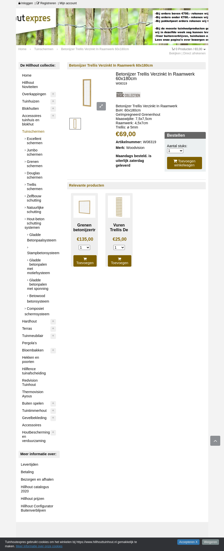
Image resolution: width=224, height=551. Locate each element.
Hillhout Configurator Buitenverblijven (37, 508)
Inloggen (25, 3)
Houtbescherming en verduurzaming (36, 436)
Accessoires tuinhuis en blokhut (31, 120)
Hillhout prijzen (32, 499)
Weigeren (210, 542)
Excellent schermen (34, 141)
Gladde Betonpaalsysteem (41, 237)
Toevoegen (85, 261)
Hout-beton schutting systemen (34, 223)
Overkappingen (34, 94)
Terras (27, 329)
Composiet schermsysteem (37, 311)
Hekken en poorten (30, 359)
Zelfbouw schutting (34, 198)
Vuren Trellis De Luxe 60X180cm (119, 232)
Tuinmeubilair (32, 336)
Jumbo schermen (34, 152)
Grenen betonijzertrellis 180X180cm (88, 229)
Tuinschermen (33, 131)
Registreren (46, 3)
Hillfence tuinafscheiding (34, 371)
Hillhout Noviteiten (30, 85)
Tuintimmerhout (34, 411)
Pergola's (29, 343)
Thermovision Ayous (32, 394)
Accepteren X (188, 542)
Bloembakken (33, 350)
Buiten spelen (33, 403)
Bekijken (175, 53)
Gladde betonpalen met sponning (37, 284)
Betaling (27, 472)
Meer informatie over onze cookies (39, 546)
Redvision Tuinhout (30, 382)
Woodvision (135, 148)
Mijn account (68, 3)
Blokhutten (30, 108)
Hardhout (29, 321)
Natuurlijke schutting (35, 210)
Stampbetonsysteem (42, 253)
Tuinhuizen (30, 101)
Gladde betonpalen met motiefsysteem (38, 266)
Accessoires (31, 425)
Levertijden (29, 464)
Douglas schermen (34, 175)
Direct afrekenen (194, 53)
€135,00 (85, 239)
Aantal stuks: (177, 146)
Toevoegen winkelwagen (184, 163)
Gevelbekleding (34, 418)
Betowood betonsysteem (38, 298)
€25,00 (120, 239)
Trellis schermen (34, 187)
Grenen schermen (34, 164)
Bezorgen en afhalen (37, 479)
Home (27, 75)
